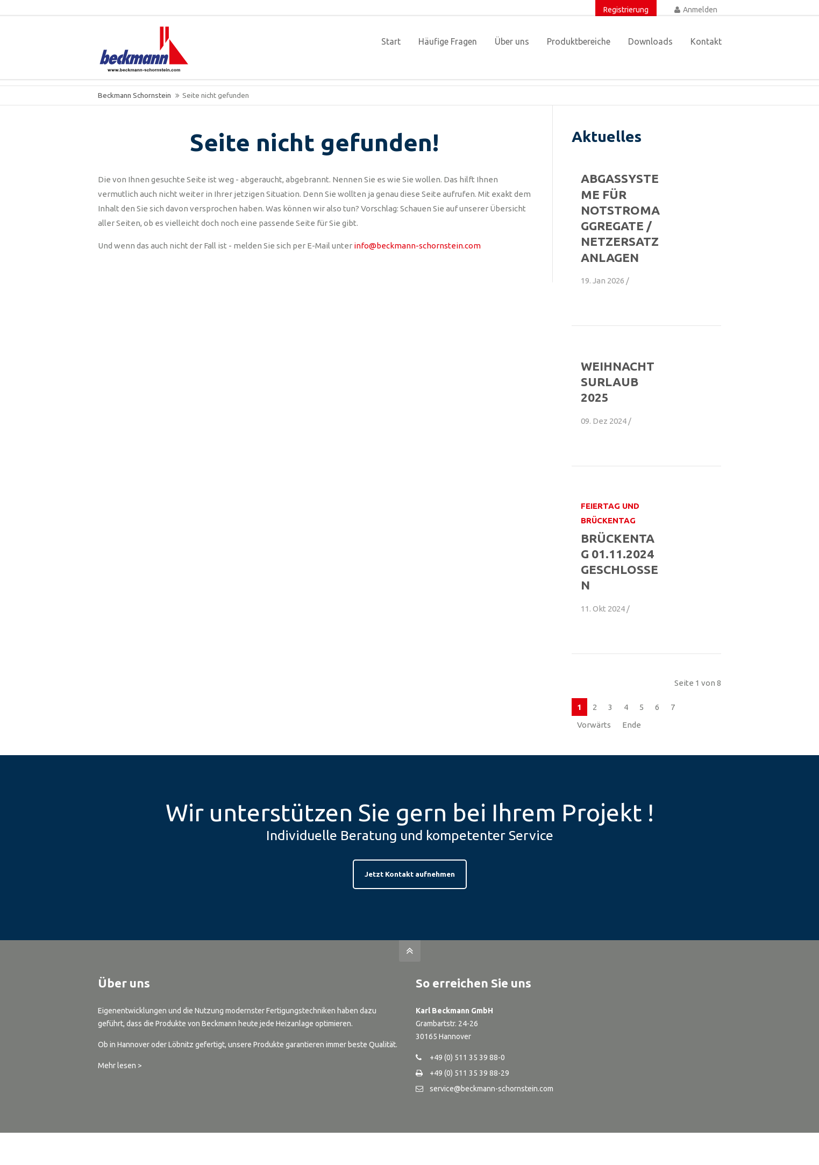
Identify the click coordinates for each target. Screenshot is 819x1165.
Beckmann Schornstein (134, 95)
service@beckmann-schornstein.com (491, 1088)
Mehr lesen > (120, 1065)
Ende (631, 724)
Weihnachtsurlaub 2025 (617, 381)
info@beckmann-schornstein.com (417, 245)
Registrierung (626, 9)
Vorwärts (594, 724)
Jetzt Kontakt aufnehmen (410, 874)
